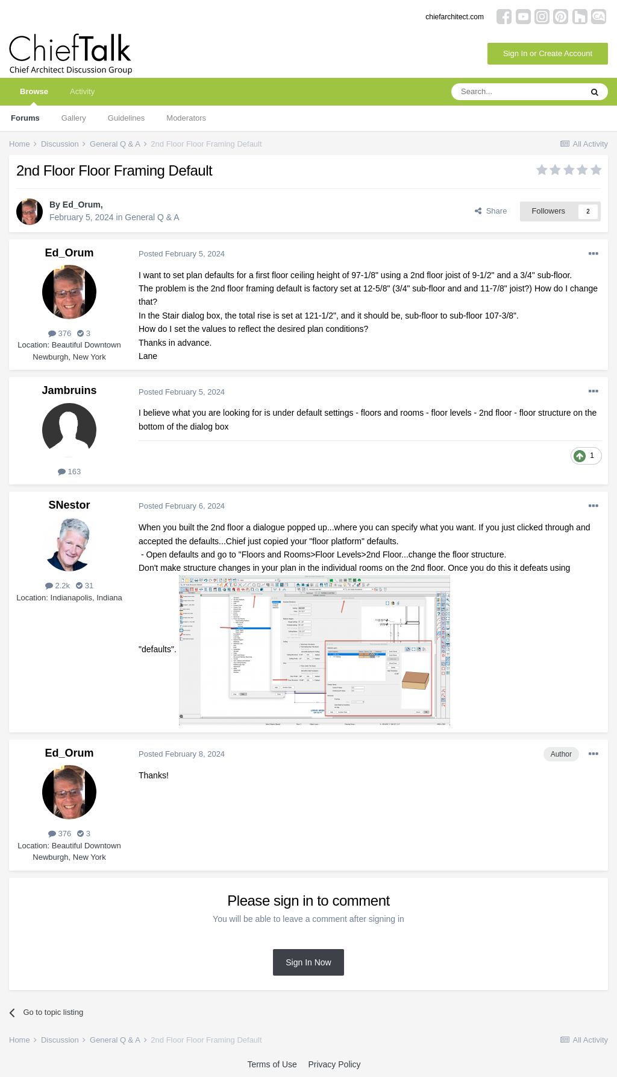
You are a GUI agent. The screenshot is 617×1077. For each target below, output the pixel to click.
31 (84, 585)
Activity (82, 91)
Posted (182, 253)
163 (69, 471)
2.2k (57, 585)
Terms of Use (271, 1064)
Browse (34, 96)
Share (491, 210)
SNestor (69, 505)
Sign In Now (308, 962)
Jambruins (69, 390)
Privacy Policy (334, 1064)
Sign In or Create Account (547, 53)
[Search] (516, 91)
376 (59, 333)
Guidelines (126, 117)
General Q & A (152, 217)
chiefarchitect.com (454, 17)
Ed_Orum (82, 204)
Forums (25, 117)
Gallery (73, 117)
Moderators (186, 117)
